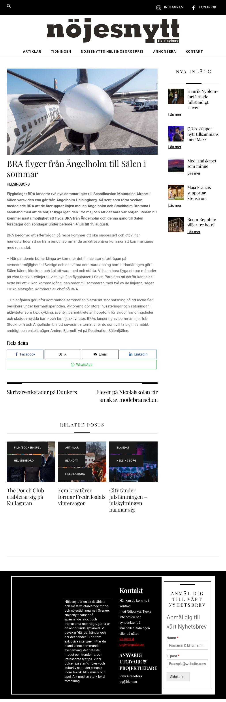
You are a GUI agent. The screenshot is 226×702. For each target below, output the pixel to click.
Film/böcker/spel (27, 448)
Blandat (71, 461)
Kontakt (194, 52)
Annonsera (164, 52)
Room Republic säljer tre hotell (201, 223)
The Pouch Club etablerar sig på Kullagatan (25, 497)
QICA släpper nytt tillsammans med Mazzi (202, 135)
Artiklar (32, 52)
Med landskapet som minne (202, 164)
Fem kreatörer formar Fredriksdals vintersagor (81, 497)
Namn (173, 640)
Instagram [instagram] (169, 7)
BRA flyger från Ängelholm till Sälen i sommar (76, 169)
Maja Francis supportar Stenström (199, 194)
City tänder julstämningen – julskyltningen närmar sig (128, 500)
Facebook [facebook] (203, 7)
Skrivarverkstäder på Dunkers (42, 392)
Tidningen (61, 52)
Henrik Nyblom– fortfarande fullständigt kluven (202, 100)
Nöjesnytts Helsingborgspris (112, 52)
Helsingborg (18, 185)
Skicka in (178, 679)
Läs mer (174, 115)
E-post (173, 658)
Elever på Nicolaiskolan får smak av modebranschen (127, 396)
